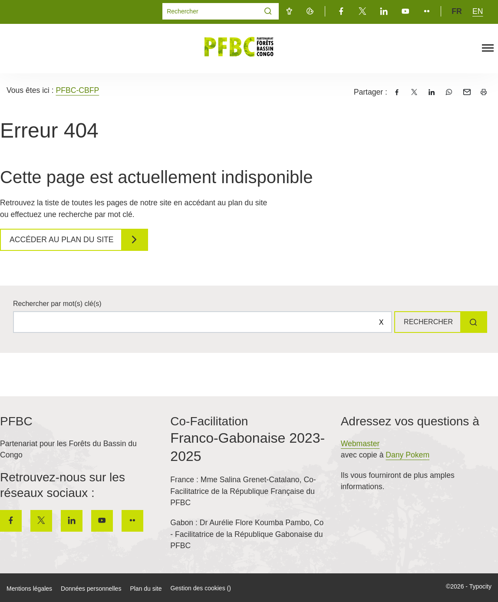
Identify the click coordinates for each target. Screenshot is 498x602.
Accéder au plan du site (64, 239)
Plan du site (146, 588)
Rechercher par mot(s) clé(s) (57, 303)
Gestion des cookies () (201, 588)
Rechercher (424, 322)
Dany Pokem (407, 455)
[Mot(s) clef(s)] (210, 11)
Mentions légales (29, 588)
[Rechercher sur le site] (199, 322)
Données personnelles (91, 588)
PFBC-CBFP (77, 90)
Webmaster (360, 443)
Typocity (480, 586)
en (477, 11)
